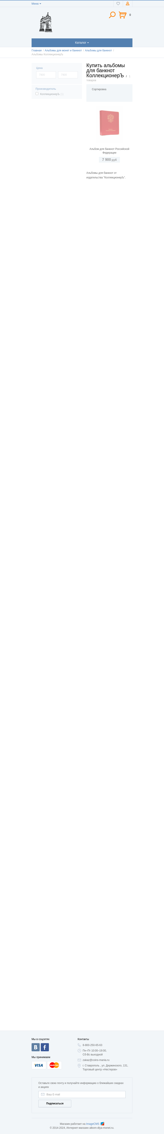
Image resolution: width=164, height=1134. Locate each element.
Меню (35, 3)
